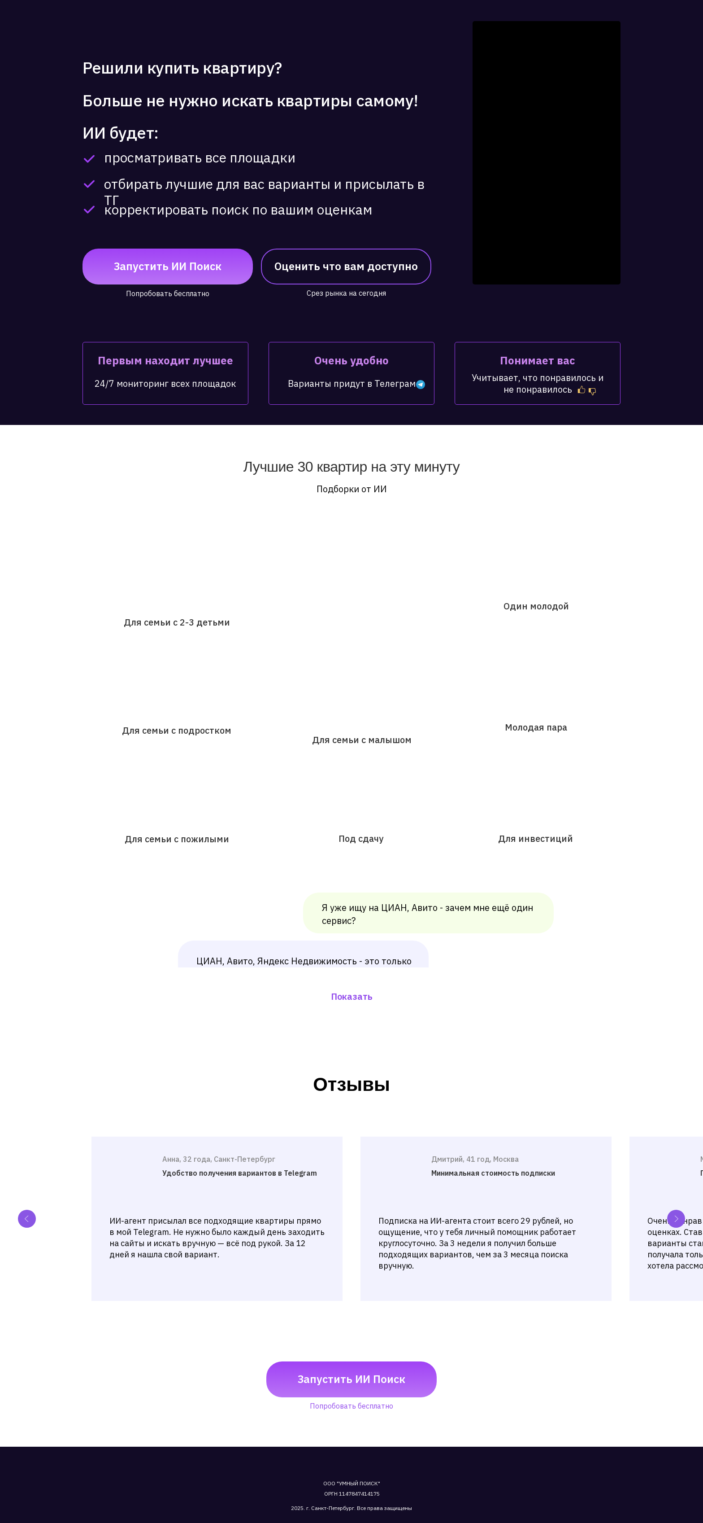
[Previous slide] (27, 1219)
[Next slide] (676, 1219)
